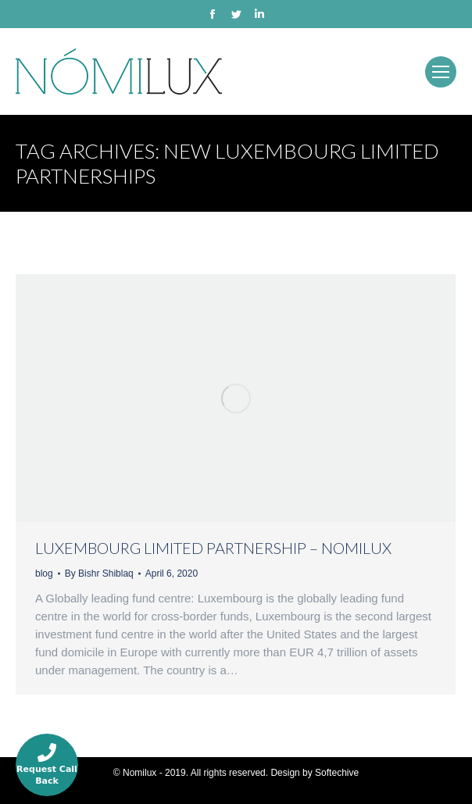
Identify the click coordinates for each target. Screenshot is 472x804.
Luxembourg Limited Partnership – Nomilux (213, 547)
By (99, 573)
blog (44, 573)
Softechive (337, 772)
